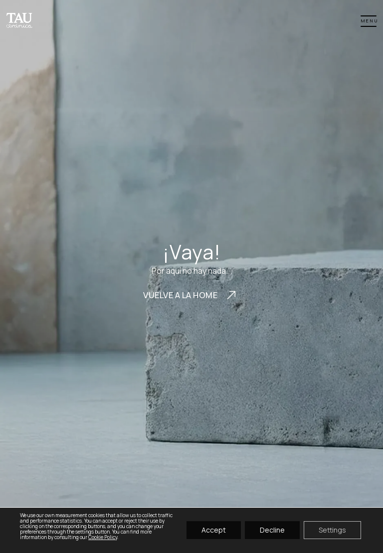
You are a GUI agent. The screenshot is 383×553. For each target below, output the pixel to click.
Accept (213, 530)
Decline (272, 530)
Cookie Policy (102, 537)
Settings (332, 530)
